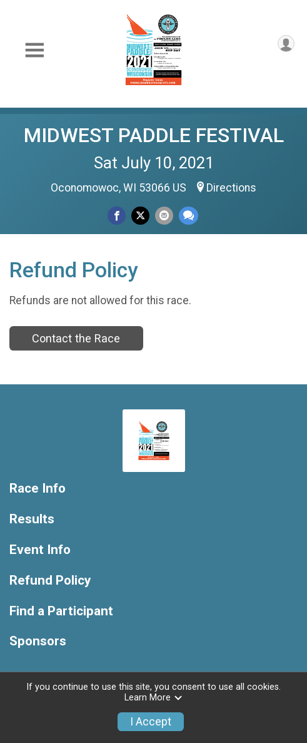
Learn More (153, 697)
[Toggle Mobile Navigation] (34, 50)
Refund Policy (50, 580)
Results (31, 519)
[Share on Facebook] (117, 216)
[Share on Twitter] (140, 216)
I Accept (150, 721)
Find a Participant (61, 611)
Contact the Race (76, 338)
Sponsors (37, 641)
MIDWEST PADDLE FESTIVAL (154, 135)
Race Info (37, 488)
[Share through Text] (188, 216)
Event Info (40, 550)
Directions (231, 188)
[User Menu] (286, 43)
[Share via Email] (164, 216)
